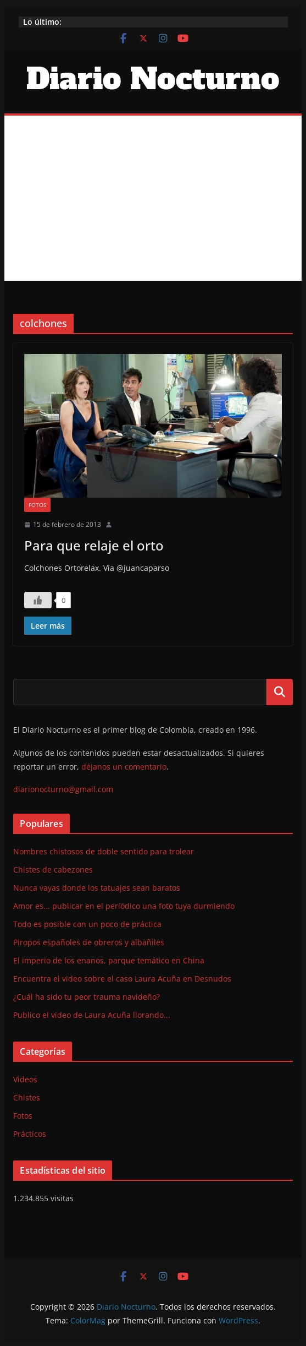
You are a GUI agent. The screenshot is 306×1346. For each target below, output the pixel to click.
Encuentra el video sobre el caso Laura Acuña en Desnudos (122, 978)
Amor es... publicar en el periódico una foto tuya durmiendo (124, 906)
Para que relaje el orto (94, 545)
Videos (25, 1079)
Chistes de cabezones (53, 869)
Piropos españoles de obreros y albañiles (88, 942)
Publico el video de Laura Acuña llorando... (91, 1015)
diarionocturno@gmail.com (63, 789)
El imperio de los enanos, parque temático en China (108, 960)
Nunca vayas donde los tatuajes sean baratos (96, 887)
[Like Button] (38, 600)
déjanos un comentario (123, 766)
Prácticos (29, 1134)
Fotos (37, 505)
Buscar (279, 692)
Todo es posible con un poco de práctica (87, 924)
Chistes (26, 1097)
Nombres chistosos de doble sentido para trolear (103, 851)
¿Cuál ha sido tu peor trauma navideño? (86, 996)
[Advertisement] (153, 198)
